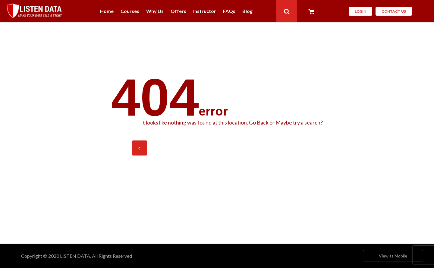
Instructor (204, 11)
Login (360, 11)
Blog (247, 11)
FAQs (229, 11)
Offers (178, 11)
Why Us (155, 11)
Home (107, 11)
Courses (130, 11)
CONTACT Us (394, 11)
